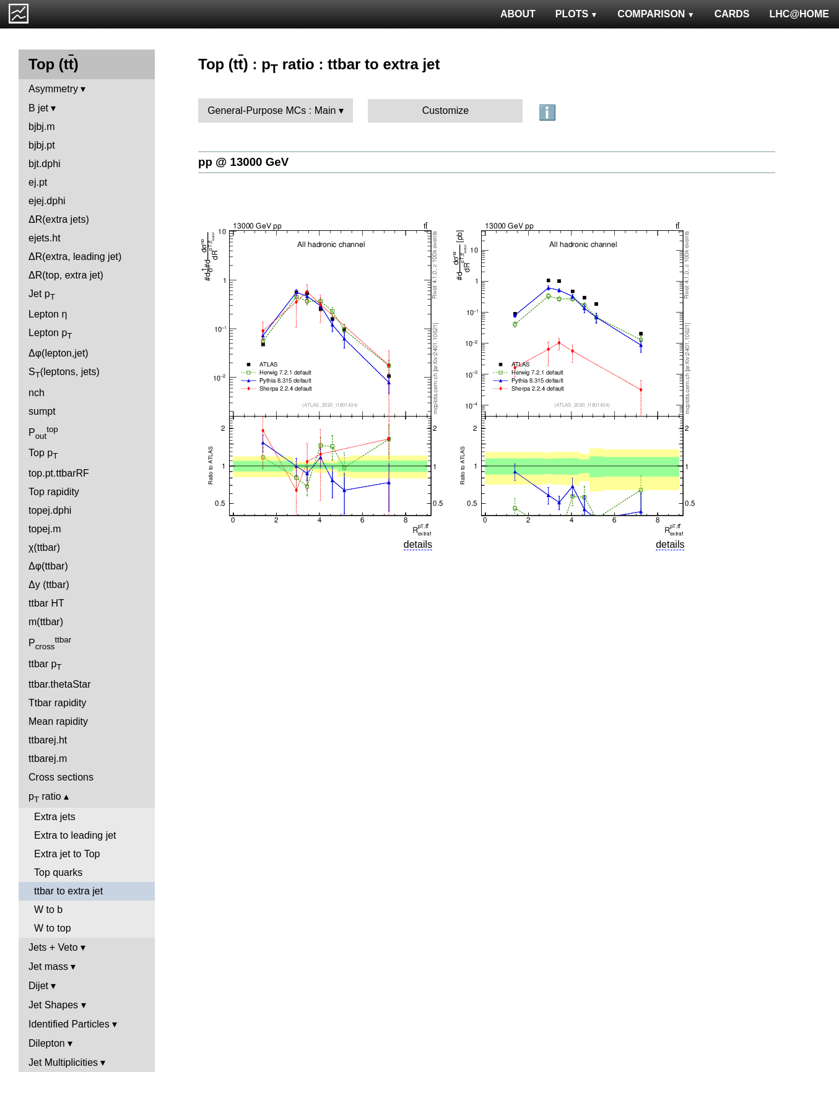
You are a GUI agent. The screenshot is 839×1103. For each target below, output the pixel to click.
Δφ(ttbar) (48, 566)
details (418, 544)
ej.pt (37, 182)
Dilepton (46, 1043)
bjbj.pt (41, 145)
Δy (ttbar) (48, 584)
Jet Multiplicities (63, 1062)
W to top (52, 928)
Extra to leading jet (75, 835)
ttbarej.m (47, 758)
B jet (38, 108)
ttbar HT (46, 603)
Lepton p (50, 333)
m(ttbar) (45, 621)
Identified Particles (69, 1024)
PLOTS (576, 14)
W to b (48, 909)
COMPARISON (655, 14)
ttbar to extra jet (68, 891)
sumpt (42, 411)
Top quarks (58, 872)
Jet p (41, 294)
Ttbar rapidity (57, 703)
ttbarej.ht (47, 740)
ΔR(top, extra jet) (65, 275)
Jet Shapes (53, 1005)
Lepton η (47, 314)
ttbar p (45, 665)
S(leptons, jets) (64, 372)
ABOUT (518, 14)
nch (36, 392)
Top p (43, 454)
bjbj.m (41, 126)
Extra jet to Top (67, 854)
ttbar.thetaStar (59, 684)
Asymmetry (53, 89)
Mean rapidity (58, 721)
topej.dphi (49, 510)
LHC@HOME (799, 14)
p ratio (44, 797)
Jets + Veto (53, 947)
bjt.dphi (44, 163)
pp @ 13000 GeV (243, 161)
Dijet (38, 985)
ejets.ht (44, 238)
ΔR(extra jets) (58, 219)
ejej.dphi (47, 201)
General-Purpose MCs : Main (271, 110)
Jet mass (48, 966)
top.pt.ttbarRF (58, 473)
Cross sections (60, 777)
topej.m (44, 529)
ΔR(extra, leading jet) (74, 256)
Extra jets (55, 816)
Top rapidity (53, 492)
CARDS (732, 14)
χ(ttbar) (44, 547)
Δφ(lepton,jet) (58, 353)
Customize (445, 110)
